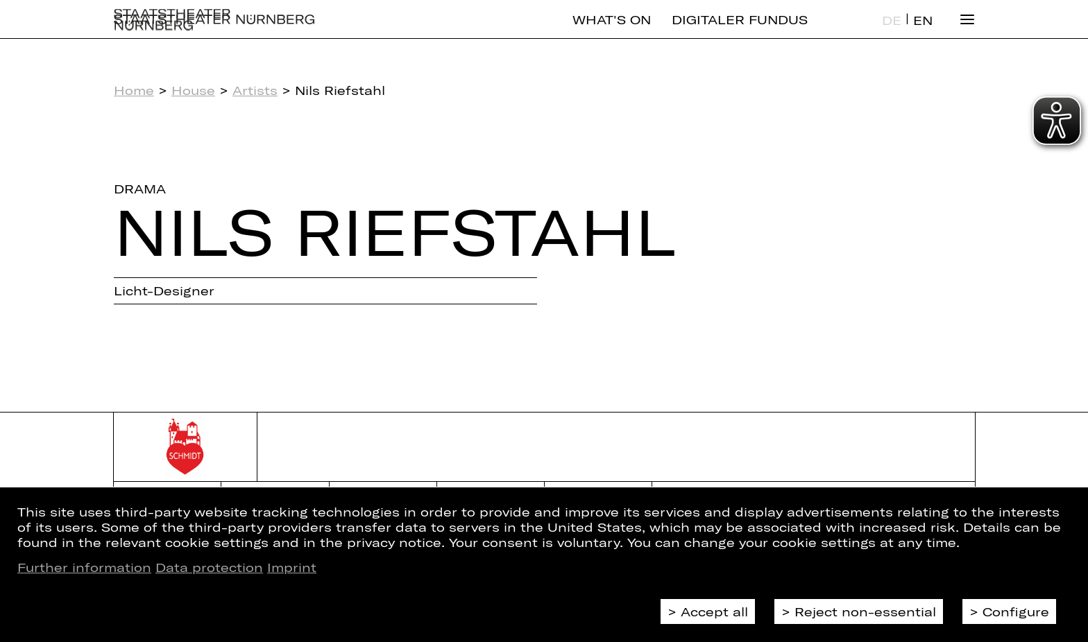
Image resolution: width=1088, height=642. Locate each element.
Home (134, 90)
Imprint (291, 567)
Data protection (209, 567)
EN (923, 32)
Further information (84, 567)
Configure (1016, 611)
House (193, 90)
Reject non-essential (865, 611)
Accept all (714, 611)
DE (891, 32)
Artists (255, 90)
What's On (611, 31)
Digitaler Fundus (740, 31)
